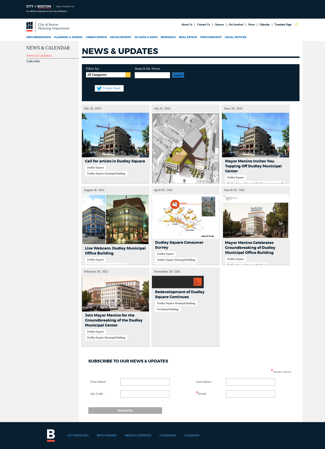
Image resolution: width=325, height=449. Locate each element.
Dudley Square (95, 167)
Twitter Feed (111, 88)
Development (120, 37)
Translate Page (283, 24)
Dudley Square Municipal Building (106, 173)
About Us (187, 24)
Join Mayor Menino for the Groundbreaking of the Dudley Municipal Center (114, 320)
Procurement (211, 37)
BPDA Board (107, 435)
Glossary (192, 435)
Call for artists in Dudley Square (115, 161)
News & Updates (39, 55)
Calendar (265, 24)
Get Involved (236, 24)
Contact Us (203, 24)
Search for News (147, 68)
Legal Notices (235, 37)
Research (168, 37)
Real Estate (188, 37)
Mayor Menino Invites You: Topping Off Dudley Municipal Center (253, 166)
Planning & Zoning (68, 37)
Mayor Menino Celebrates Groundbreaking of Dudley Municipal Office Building (250, 248)
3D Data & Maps (146, 37)
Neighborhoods (38, 37)
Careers (219, 24)
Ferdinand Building (167, 309)
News (251, 24)
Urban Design (96, 37)
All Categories (96, 74)
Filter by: (92, 68)
